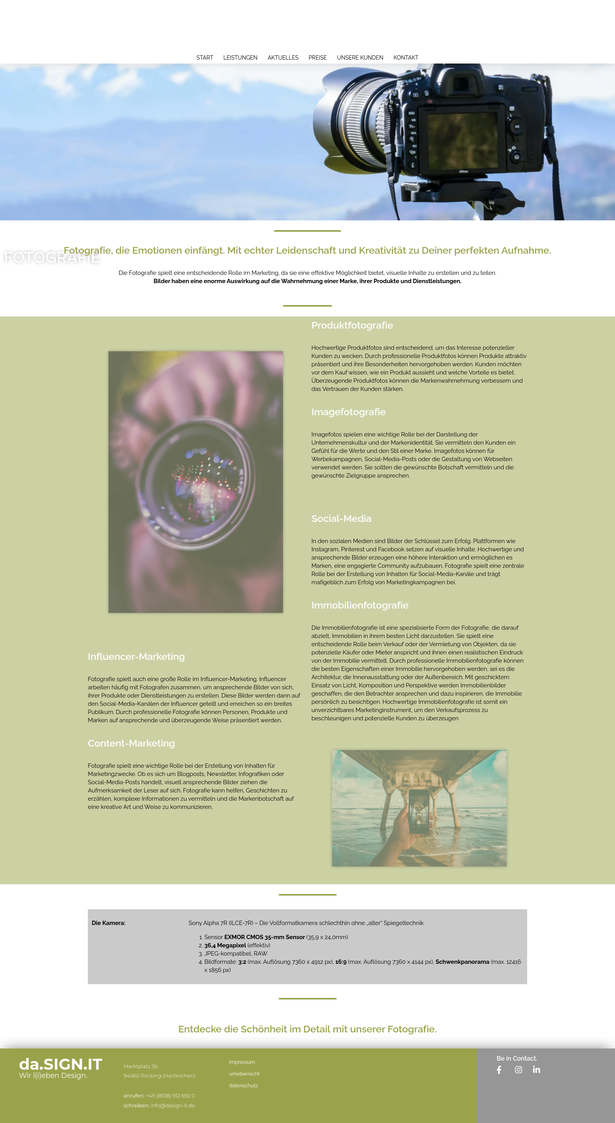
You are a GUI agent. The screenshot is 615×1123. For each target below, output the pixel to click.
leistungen (241, 58)
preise (318, 58)
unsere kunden (360, 58)
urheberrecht (244, 1074)
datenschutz (243, 1085)
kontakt (405, 58)
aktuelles (283, 58)
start (205, 58)
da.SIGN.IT (60, 1064)
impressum (242, 1062)
